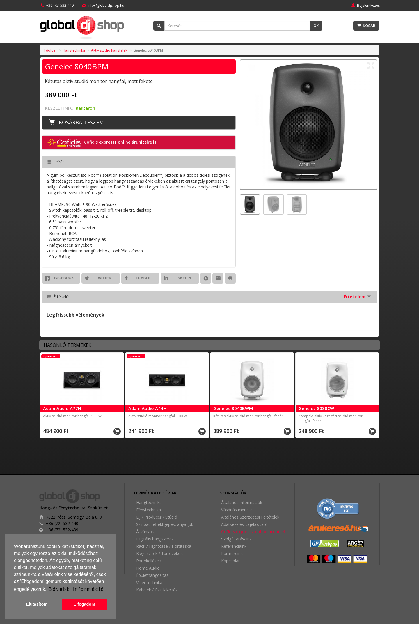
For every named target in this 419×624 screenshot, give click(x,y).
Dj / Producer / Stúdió (156, 517)
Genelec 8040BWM (233, 408)
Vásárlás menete (237, 509)
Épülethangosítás (152, 575)
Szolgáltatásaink (236, 539)
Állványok (145, 531)
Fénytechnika (148, 509)
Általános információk (241, 502)
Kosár (366, 25)
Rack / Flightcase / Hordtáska (163, 546)
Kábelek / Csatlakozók (157, 590)
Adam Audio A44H (147, 408)
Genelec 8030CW (316, 408)
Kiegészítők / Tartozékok (159, 553)
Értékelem (357, 296)
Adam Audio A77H (62, 408)
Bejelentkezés (365, 5)
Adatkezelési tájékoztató (244, 524)
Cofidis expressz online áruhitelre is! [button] (102, 142)
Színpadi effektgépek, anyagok (164, 524)
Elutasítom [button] (36, 604)
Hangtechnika (74, 50)
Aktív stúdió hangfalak (109, 50)
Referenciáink (233, 546)
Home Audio (148, 568)
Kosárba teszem (76, 122)
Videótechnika (149, 582)
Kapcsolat (230, 560)
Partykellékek (148, 560)
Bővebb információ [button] (76, 589)
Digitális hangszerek (155, 539)
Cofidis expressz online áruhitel (253, 531)
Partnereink (232, 553)
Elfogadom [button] (84, 604)
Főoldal (50, 50)
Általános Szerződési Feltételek (250, 517)
